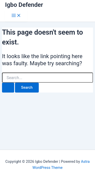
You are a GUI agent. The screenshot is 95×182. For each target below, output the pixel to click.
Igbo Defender (24, 4)
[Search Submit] (8, 88)
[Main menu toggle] (16, 16)
